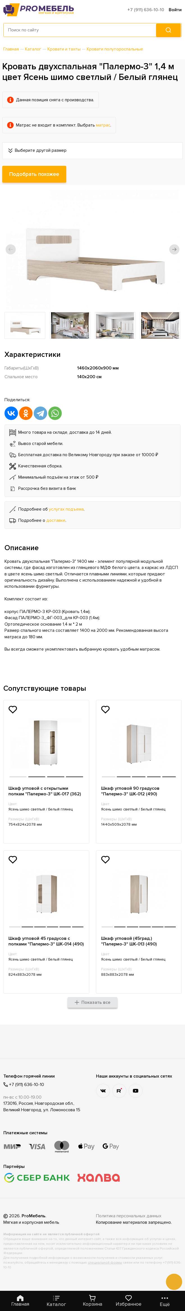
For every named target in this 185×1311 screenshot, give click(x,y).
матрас (103, 125)
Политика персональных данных (128, 1222)
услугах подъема (66, 509)
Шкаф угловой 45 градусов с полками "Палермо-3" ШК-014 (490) (40, 944)
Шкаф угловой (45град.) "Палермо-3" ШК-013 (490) (129, 941)
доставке (55, 520)
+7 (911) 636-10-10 (145, 10)
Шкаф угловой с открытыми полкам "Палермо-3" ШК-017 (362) (45, 791)
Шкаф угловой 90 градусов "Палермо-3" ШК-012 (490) (130, 791)
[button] (11, 249)
